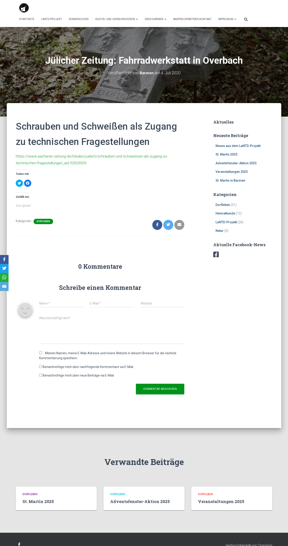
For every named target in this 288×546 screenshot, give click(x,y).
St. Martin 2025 (226, 154)
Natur (220, 230)
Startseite (26, 19)
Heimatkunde (225, 213)
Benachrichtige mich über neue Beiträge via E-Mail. (79, 375)
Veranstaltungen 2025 (232, 172)
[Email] (4, 286)
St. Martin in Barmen (230, 180)
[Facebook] (4, 259)
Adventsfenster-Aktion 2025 (236, 163)
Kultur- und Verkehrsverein (116, 19)
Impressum (227, 19)
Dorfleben (43, 221)
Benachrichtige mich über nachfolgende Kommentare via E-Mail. (88, 366)
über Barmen (155, 19)
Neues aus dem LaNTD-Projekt (238, 145)
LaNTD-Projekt (51, 19)
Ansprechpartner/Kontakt (192, 19)
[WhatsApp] (4, 277)
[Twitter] (4, 268)
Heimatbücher (79, 19)
